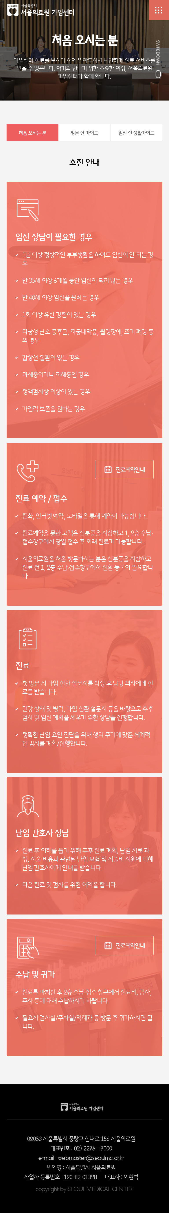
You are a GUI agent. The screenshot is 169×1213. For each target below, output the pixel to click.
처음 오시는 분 (32, 132)
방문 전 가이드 (84, 132)
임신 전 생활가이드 (136, 132)
